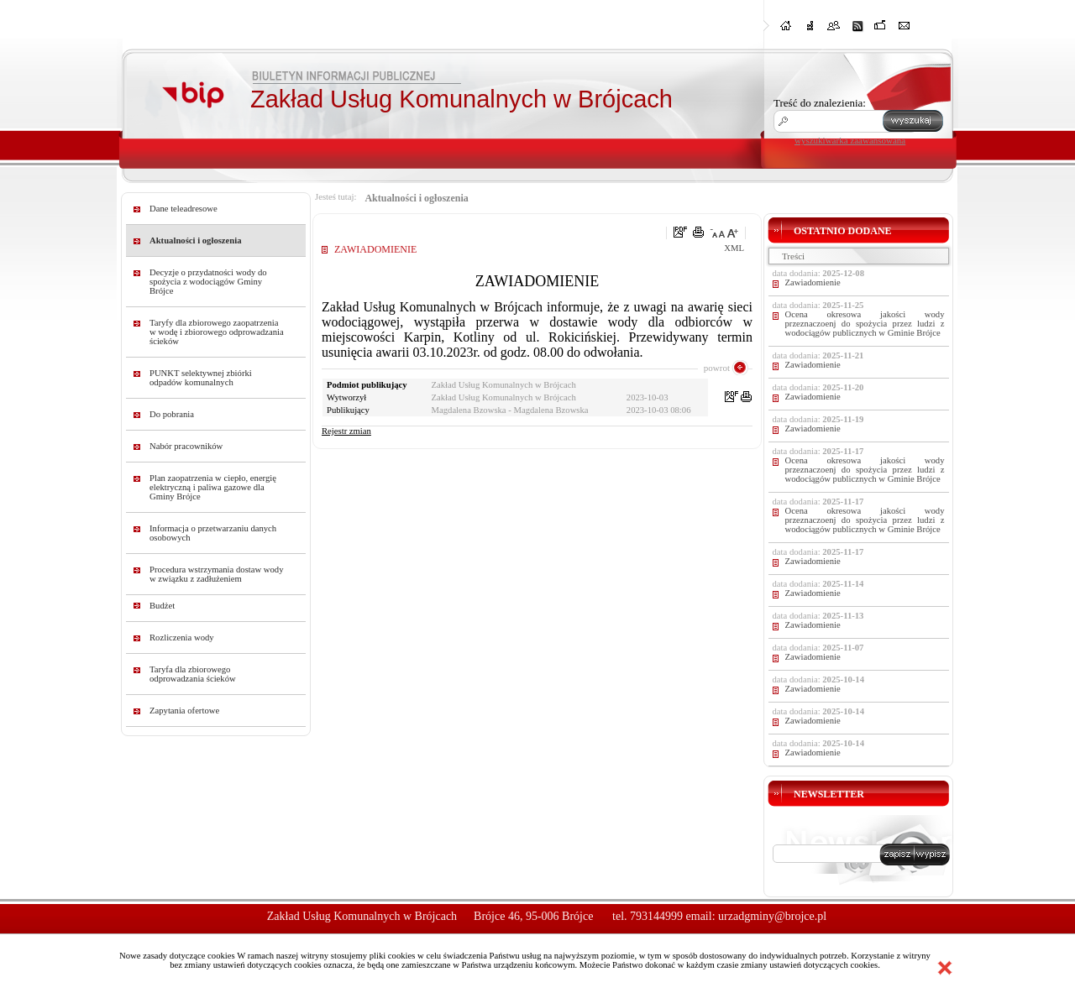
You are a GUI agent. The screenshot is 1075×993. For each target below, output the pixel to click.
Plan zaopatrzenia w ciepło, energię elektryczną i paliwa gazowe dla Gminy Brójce (212, 487)
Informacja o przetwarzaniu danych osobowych (212, 533)
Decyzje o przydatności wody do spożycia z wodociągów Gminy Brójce (208, 281)
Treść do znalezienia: (819, 103)
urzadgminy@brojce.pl (772, 916)
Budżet (162, 605)
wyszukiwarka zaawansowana (849, 140)
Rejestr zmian (346, 431)
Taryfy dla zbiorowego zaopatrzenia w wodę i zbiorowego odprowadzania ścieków (216, 332)
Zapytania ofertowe (184, 710)
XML (734, 248)
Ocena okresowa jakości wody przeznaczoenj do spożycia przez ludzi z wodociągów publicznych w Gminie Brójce (865, 323)
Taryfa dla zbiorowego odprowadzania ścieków (192, 674)
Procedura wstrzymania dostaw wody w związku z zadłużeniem (216, 574)
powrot (717, 368)
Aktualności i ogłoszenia (195, 240)
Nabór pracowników (186, 446)
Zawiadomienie (813, 282)
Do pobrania (171, 414)
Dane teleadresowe (183, 208)
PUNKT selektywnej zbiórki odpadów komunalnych (200, 377)
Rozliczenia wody (181, 637)
